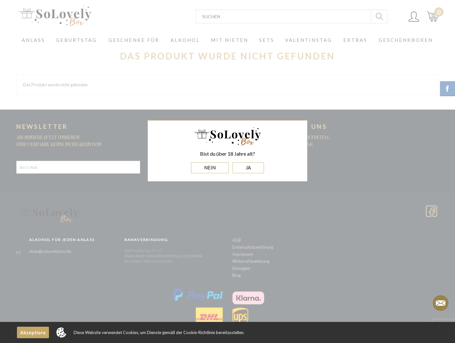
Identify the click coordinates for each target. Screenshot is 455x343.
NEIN (210, 167)
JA (248, 167)
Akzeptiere (33, 332)
